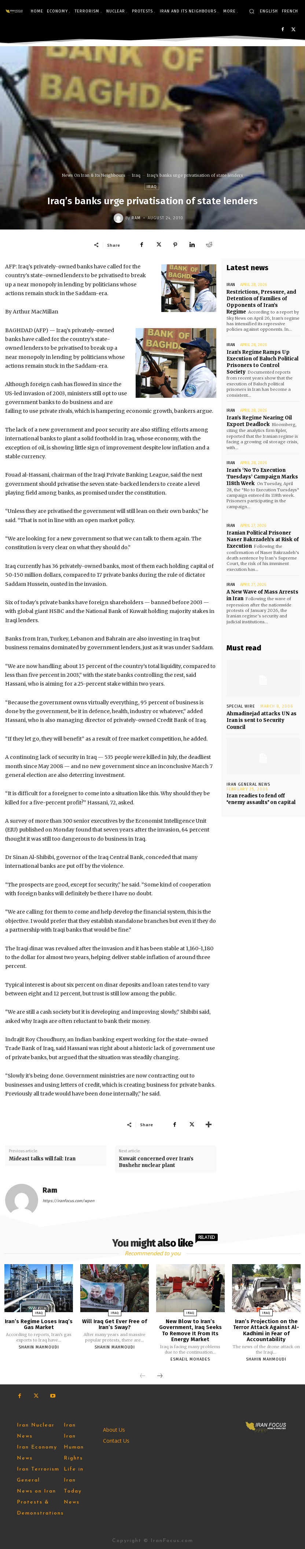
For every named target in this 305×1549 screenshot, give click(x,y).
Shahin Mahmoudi (39, 1347)
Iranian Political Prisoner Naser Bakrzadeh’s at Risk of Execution (263, 539)
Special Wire (241, 706)
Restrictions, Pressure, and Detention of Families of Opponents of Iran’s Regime (261, 302)
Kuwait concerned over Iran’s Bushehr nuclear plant (156, 1162)
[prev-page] (142, 1376)
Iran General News (248, 784)
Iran (231, 285)
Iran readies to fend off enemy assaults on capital (261, 799)
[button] (252, 11)
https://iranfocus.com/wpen (68, 1201)
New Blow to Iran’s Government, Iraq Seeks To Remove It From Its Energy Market (190, 1330)
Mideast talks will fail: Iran (42, 1159)
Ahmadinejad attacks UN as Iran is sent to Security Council (262, 720)
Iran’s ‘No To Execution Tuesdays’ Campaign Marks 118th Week (262, 477)
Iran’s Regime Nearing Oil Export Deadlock (259, 421)
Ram (136, 218)
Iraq (136, 175)
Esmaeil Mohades (190, 1359)
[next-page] (159, 1376)
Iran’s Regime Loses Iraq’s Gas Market (39, 1324)
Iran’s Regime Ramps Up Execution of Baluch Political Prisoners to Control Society (262, 362)
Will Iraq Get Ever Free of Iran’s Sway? (114, 1324)
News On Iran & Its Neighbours (93, 175)
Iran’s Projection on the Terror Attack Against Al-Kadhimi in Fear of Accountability (266, 1330)
